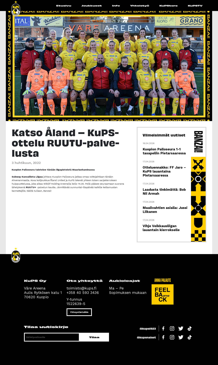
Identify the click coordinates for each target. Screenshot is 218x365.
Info (116, 5)
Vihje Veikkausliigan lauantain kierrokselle (161, 228)
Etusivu (63, 5)
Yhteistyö (139, 5)
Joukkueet (91, 5)
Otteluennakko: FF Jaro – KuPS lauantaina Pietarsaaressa (164, 171)
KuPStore (168, 5)
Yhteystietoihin (79, 312)
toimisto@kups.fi (81, 288)
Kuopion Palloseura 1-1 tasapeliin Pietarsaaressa (164, 151)
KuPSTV (195, 5)
